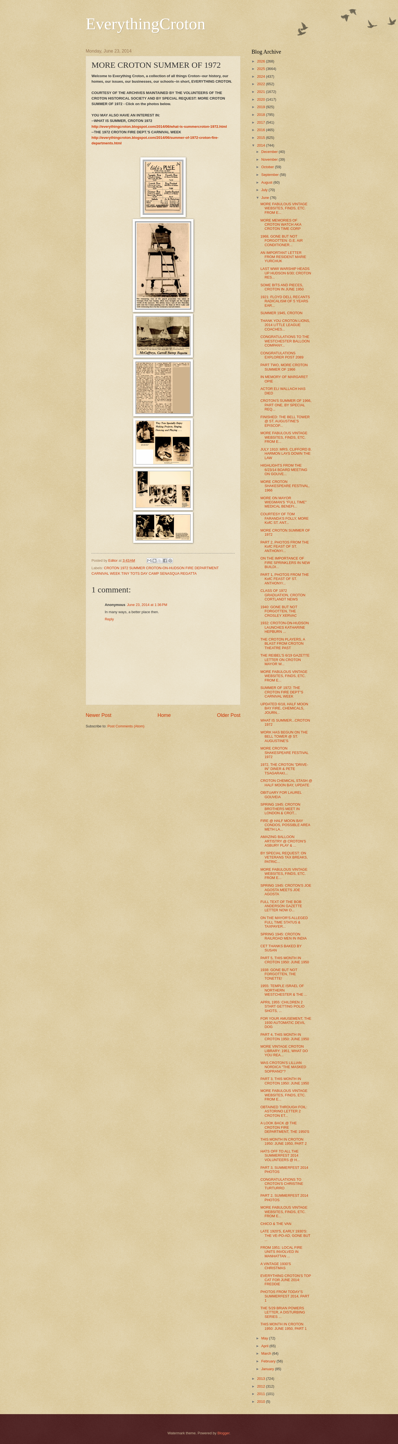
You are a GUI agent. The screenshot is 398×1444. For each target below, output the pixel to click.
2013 (261, 1379)
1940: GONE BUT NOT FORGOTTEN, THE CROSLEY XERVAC (278, 611)
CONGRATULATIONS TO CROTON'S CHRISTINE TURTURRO (281, 1183)
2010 (261, 1401)
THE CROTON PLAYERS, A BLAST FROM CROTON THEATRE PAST (282, 643)
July (264, 190)
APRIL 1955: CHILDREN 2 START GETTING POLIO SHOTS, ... (282, 1006)
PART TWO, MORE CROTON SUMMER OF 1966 (284, 367)
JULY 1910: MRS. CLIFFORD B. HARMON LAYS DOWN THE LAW (286, 453)
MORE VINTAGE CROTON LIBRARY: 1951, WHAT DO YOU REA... (284, 1050)
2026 (261, 61)
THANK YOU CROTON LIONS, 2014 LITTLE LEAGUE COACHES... (285, 325)
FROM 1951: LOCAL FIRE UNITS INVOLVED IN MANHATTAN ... (281, 1251)
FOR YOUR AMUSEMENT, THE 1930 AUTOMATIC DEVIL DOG (285, 1022)
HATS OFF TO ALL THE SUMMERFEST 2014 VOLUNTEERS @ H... (280, 1155)
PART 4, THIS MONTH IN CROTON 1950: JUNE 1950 (284, 1036)
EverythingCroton (145, 24)
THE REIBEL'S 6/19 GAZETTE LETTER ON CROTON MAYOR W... (285, 659)
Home (164, 715)
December (270, 152)
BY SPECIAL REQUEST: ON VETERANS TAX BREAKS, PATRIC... (284, 857)
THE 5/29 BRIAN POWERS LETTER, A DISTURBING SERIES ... (282, 1312)
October (268, 167)
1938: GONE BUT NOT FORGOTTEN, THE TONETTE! (278, 974)
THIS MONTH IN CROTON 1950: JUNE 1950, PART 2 (283, 1141)
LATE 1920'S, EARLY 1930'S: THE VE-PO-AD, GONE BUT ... (285, 1235)
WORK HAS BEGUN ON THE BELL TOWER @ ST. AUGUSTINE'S (284, 736)
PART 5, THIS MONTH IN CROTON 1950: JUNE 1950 (284, 960)
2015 (261, 138)
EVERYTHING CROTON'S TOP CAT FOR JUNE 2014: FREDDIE (285, 1280)
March (266, 1353)
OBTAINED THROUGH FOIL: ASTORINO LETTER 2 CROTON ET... (283, 1111)
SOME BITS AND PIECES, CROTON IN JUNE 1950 (281, 287)
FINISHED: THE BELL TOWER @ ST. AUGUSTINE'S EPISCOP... (285, 421)
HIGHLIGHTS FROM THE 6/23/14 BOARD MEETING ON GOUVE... (283, 469)
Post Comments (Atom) (126, 726)
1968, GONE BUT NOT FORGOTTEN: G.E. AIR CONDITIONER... (281, 240)
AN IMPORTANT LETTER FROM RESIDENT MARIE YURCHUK (283, 257)
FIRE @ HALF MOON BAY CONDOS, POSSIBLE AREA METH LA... (285, 825)
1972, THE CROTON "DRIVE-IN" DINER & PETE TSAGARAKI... (284, 769)
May (265, 1338)
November (270, 159)
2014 (261, 145)
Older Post (228, 715)
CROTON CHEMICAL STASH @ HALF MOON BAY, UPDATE (286, 783)
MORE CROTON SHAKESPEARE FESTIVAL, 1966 (285, 486)
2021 (261, 92)
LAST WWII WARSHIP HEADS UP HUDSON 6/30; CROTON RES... (285, 273)
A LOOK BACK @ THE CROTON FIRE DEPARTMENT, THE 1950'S (284, 1127)
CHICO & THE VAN (275, 1224)
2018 (261, 115)
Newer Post (98, 715)
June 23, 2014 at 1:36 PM (147, 605)
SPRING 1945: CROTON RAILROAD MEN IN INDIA (283, 936)
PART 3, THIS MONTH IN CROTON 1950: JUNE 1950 (284, 1081)
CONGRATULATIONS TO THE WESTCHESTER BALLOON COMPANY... (285, 341)
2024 (261, 76)
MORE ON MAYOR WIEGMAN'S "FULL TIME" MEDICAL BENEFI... (283, 502)
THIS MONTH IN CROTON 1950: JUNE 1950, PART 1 (283, 1326)
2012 (261, 1386)
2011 (261, 1394)
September (270, 175)
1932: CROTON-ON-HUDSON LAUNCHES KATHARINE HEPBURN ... (284, 627)
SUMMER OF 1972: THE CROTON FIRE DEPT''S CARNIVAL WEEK (281, 692)
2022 (261, 84)
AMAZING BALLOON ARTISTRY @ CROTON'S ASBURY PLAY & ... (283, 841)
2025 (261, 69)
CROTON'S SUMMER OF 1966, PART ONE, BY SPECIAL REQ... (285, 405)
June (265, 198)
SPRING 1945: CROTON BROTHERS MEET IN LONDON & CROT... (280, 808)
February (268, 1361)
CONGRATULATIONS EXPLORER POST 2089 (281, 355)
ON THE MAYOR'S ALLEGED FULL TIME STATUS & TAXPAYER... (284, 922)
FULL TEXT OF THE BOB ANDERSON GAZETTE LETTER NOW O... (281, 906)
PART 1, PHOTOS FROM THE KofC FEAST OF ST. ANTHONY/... (284, 579)
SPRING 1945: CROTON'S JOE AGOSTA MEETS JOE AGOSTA (285, 889)
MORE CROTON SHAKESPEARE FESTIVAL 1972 (284, 752)
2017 (261, 122)
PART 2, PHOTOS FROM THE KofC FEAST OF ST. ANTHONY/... (284, 546)
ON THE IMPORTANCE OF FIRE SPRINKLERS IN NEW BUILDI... (285, 562)
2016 (261, 130)
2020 (261, 99)
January (268, 1369)
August (267, 182)
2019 (261, 107)
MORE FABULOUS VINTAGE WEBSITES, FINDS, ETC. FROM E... (283, 208)
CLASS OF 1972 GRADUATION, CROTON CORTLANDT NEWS (282, 595)
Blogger (224, 1433)
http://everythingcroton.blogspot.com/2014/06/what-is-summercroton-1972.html (159, 126)
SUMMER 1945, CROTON (281, 313)
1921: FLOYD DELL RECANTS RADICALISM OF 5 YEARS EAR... (285, 301)
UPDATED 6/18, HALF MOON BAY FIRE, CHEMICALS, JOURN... (284, 708)
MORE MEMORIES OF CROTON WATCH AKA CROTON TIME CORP (280, 224)
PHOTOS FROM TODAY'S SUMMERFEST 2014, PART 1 (284, 1296)
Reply (109, 619)
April (265, 1346)
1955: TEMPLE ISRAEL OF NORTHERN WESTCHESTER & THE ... (283, 990)
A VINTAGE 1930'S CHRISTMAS (275, 1266)
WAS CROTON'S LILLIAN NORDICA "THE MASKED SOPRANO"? (283, 1067)
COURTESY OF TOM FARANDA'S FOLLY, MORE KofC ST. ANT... (284, 518)
